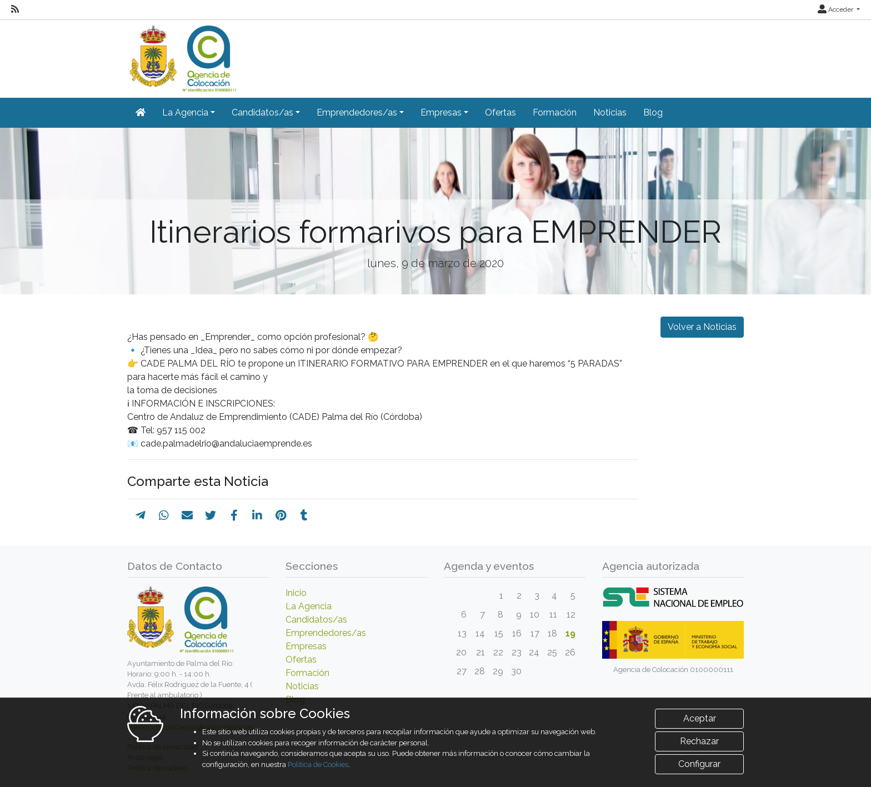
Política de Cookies (318, 764)
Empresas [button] (441, 112)
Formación (555, 112)
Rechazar (699, 741)
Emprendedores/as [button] (357, 112)
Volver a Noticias (702, 327)
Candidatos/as (316, 619)
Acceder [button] (836, 9)
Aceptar (699, 718)
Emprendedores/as (326, 633)
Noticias (610, 112)
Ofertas (500, 112)
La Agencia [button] (185, 112)
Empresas (306, 646)
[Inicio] (181, 54)
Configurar (699, 764)
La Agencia (309, 606)
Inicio (296, 593)
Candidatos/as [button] (262, 112)
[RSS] (15, 9)
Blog (653, 112)
